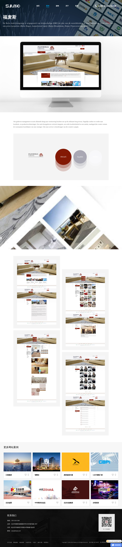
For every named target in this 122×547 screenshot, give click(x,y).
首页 (37, 6)
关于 (67, 6)
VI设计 (32, 542)
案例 (47, 6)
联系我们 (43, 542)
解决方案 (37, 542)
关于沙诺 (9, 542)
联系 (76, 6)
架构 (57, 6)
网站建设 (15, 542)
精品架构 (20, 542)
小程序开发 (27, 542)
